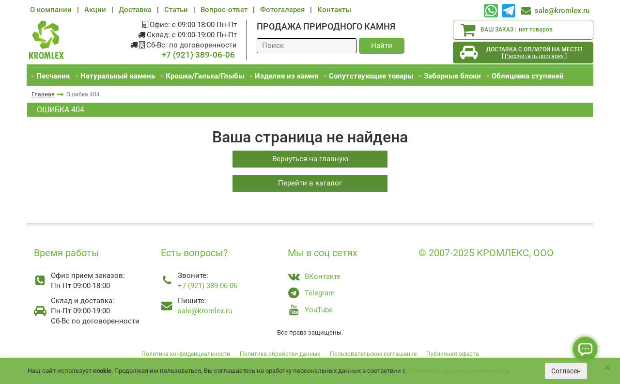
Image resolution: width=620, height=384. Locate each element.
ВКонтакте (323, 276)
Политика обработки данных (280, 354)
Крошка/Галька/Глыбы (205, 76)
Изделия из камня (286, 76)
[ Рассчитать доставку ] (534, 56)
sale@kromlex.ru (562, 10)
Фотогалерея (282, 9)
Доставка (135, 9)
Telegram (320, 293)
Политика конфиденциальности (185, 354)
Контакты (334, 9)
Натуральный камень (117, 76)
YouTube (319, 310)
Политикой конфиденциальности (457, 370)
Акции (95, 9)
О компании (51, 9)
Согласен (566, 371)
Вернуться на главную (310, 158)
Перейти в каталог (310, 183)
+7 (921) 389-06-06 (198, 55)
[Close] (607, 368)
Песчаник (53, 76)
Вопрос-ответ (224, 9)
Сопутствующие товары (371, 76)
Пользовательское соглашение (373, 354)
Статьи (176, 9)
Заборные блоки (452, 76)
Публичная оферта (452, 354)
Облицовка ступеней (528, 76)
